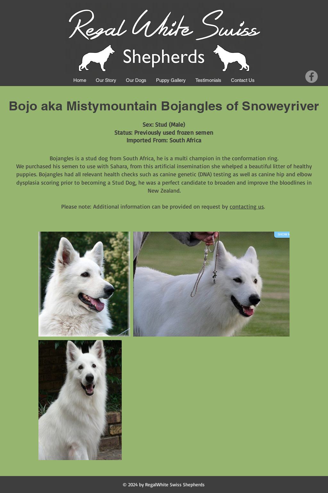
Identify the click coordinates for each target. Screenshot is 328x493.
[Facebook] (311, 76)
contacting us (247, 206)
